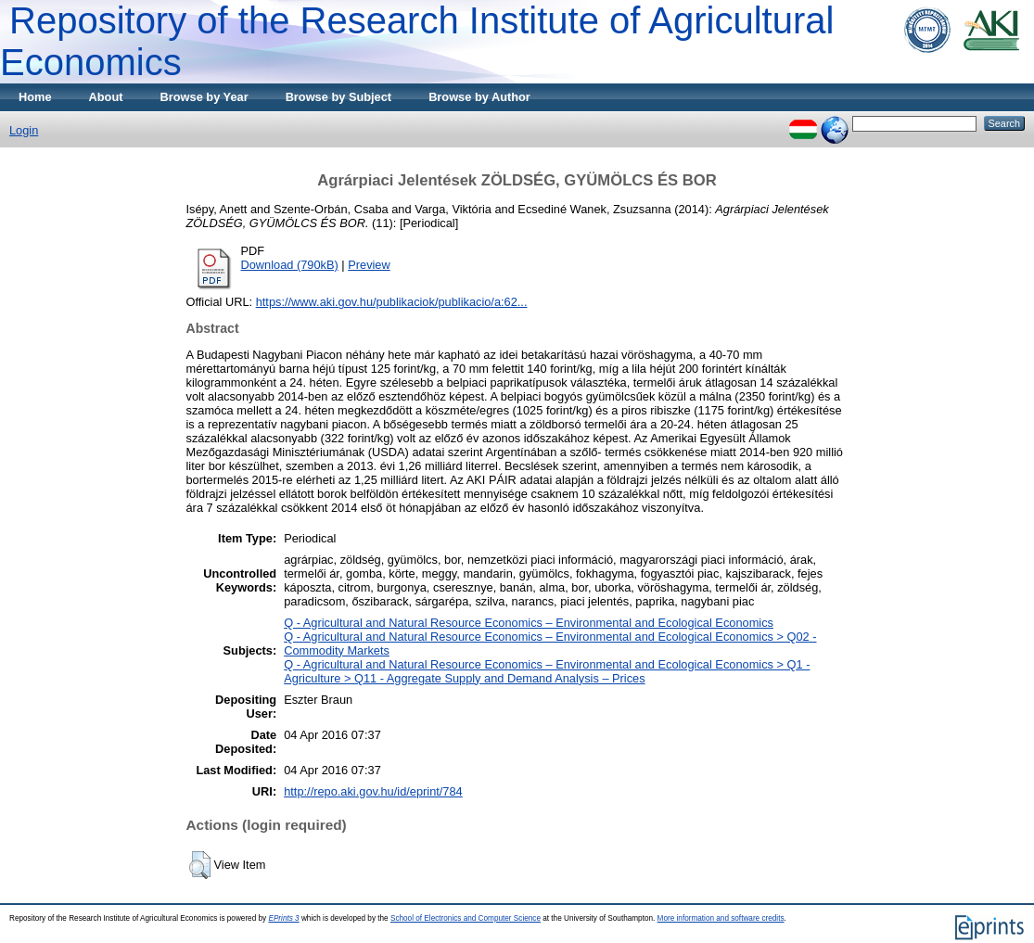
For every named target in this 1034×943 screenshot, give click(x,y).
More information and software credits (721, 918)
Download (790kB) (289, 265)
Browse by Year (204, 97)
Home (35, 97)
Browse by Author (479, 97)
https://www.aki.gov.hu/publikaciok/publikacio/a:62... (392, 302)
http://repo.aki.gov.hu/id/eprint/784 (373, 791)
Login (23, 130)
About (106, 97)
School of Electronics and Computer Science (465, 918)
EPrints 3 (283, 918)
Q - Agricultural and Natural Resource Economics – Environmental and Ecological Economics (528, 623)
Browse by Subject (339, 97)
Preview (369, 265)
